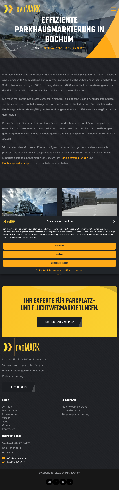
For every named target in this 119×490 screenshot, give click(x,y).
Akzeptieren (59, 246)
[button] (114, 221)
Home (36, 48)
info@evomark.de (17, 458)
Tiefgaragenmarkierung (75, 414)
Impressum (78, 270)
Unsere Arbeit (10, 414)
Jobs (5, 421)
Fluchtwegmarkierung (75, 406)
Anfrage (7, 406)
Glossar (6, 425)
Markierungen (10, 410)
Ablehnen (59, 254)
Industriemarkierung (74, 410)
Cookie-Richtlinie (43, 270)
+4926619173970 (16, 461)
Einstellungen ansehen (59, 263)
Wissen (6, 417)
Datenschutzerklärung (62, 270)
